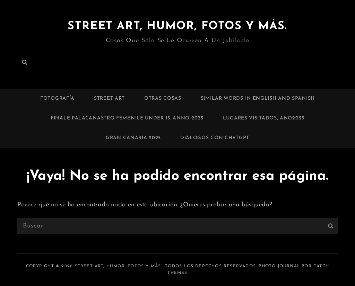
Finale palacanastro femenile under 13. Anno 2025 (127, 118)
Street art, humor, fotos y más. (177, 26)
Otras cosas (162, 98)
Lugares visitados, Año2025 (263, 118)
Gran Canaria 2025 (133, 138)
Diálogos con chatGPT (214, 138)
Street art (109, 98)
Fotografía (57, 98)
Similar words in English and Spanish (258, 98)
